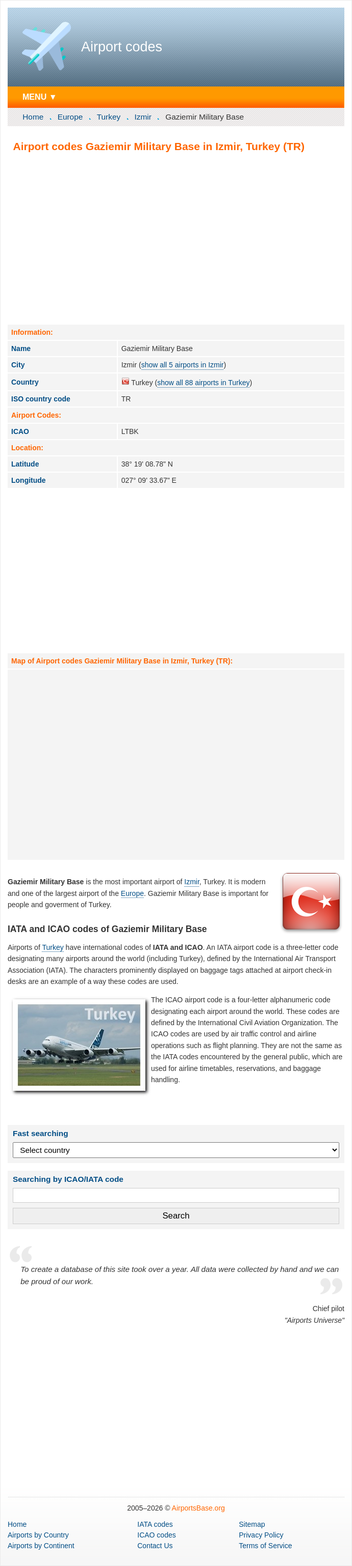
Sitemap (252, 1524)
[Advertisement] (176, 238)
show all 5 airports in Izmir (182, 365)
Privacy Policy (261, 1535)
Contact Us (154, 1546)
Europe (70, 116)
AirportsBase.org (198, 1508)
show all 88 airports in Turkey (203, 383)
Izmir (143, 116)
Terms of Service (265, 1546)
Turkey (108, 116)
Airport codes (121, 46)
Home (32, 116)
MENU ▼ (39, 96)
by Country (38, 1535)
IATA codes (155, 1524)
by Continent (41, 1546)
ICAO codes (156, 1535)
